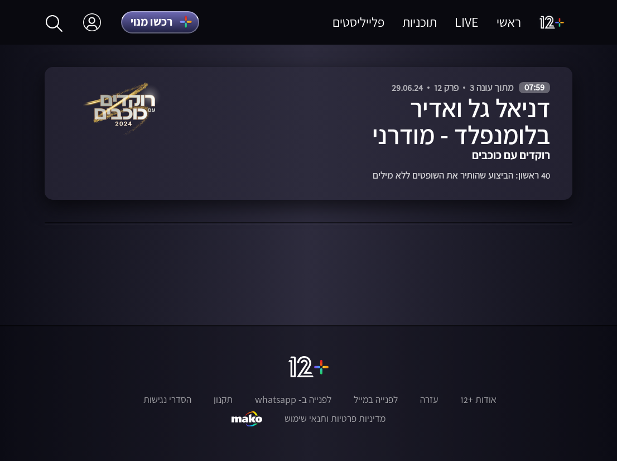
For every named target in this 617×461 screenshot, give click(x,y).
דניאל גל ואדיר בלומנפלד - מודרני (461, 121)
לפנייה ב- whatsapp (293, 399)
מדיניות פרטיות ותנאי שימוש (335, 418)
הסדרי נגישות (167, 399)
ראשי (509, 22)
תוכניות (419, 22)
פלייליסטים (358, 22)
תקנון (223, 399)
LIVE (467, 22)
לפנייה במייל (376, 399)
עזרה (429, 399)
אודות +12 (478, 399)
